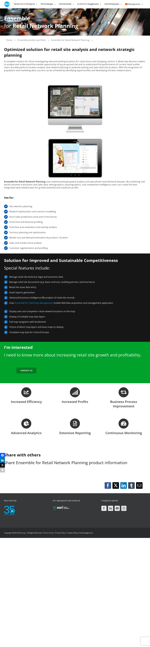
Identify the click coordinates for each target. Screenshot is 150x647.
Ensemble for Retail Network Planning (70, 40)
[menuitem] (134, 4)
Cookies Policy (72, 533)
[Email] (139, 485)
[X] (116, 485)
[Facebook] (108, 485)
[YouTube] (117, 508)
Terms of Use (48, 533)
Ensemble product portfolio (31, 40)
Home (9, 40)
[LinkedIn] (124, 485)
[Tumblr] (131, 485)
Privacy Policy (60, 533)
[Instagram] (123, 508)
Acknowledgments (86, 533)
